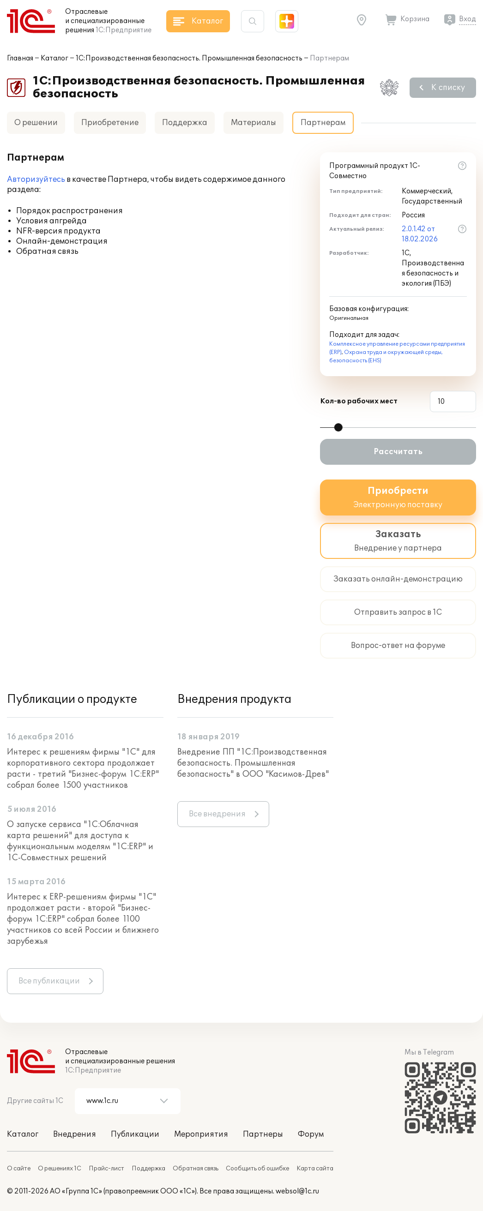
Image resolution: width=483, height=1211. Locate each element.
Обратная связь (195, 1168)
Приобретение (110, 122)
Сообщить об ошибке (257, 1168)
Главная (20, 58)
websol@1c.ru (297, 1191)
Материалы (253, 122)
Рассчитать (398, 451)
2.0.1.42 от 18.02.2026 (420, 234)
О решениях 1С (59, 1168)
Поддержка (184, 122)
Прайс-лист (106, 1168)
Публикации (135, 1134)
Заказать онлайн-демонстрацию (398, 579)
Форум (311, 1134)
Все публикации (49, 981)
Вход (467, 19)
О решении (36, 122)
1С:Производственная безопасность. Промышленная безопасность (189, 58)
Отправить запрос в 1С (398, 612)
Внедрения (74, 1134)
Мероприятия (201, 1134)
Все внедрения (217, 814)
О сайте (18, 1168)
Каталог (54, 58)
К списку (448, 87)
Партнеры (263, 1134)
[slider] (338, 427)
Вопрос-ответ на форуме (398, 645)
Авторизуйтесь (36, 179)
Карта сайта (314, 1168)
